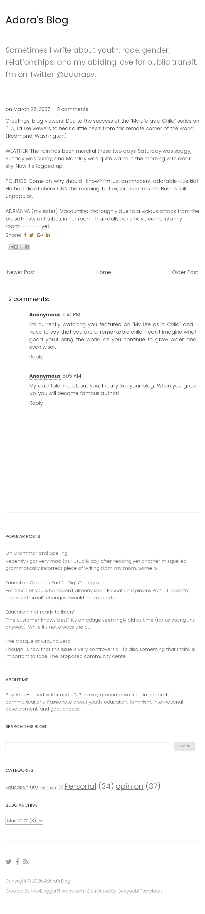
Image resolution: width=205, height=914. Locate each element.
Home (103, 272)
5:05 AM (71, 375)
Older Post (185, 272)
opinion (130, 786)
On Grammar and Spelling (37, 553)
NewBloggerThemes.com (57, 891)
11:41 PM (71, 314)
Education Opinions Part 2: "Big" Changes (52, 582)
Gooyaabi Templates (140, 891)
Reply (36, 356)
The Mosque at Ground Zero (38, 641)
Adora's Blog (37, 20)
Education (17, 787)
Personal (80, 786)
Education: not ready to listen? (40, 611)
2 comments (72, 109)
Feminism (48, 787)
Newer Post (21, 272)
